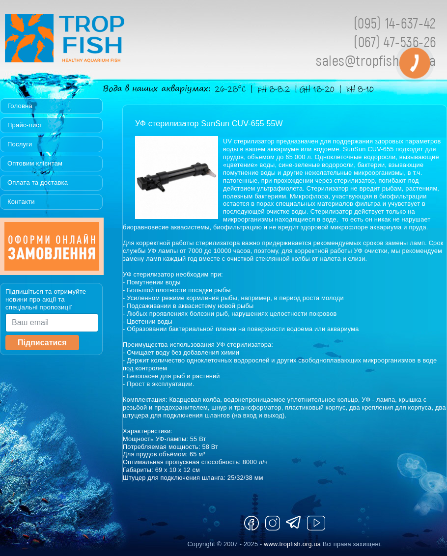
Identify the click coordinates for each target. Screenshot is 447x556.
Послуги (19, 144)
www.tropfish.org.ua (292, 544)
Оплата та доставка (37, 182)
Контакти (21, 201)
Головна (19, 106)
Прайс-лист (24, 125)
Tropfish (128, 41)
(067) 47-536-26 (395, 41)
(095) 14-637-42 (395, 22)
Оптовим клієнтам (34, 163)
